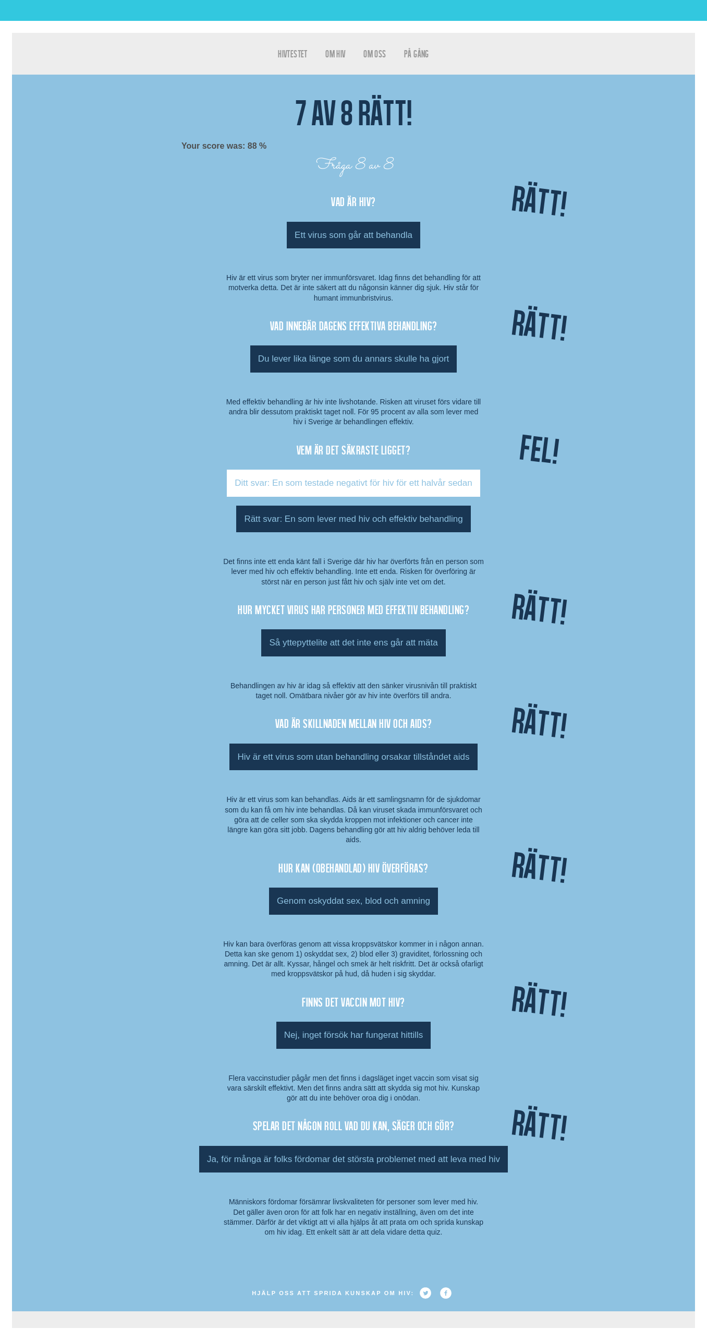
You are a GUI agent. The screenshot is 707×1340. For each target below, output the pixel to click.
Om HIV (335, 53)
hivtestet (293, 53)
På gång (416, 53)
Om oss (374, 53)
